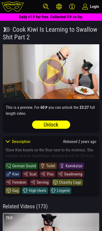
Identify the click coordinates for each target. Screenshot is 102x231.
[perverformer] (12, 6)
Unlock (51, 124)
